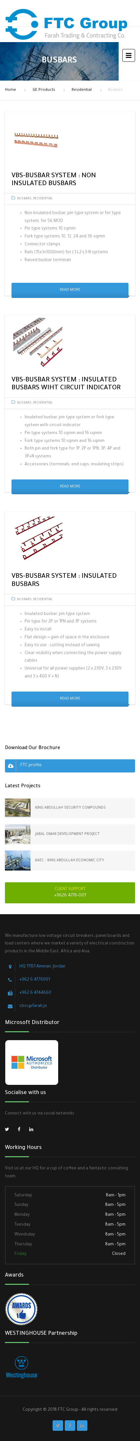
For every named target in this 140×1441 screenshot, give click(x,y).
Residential (82, 90)
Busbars (24, 199)
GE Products (44, 90)
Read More (70, 290)
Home (10, 90)
